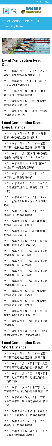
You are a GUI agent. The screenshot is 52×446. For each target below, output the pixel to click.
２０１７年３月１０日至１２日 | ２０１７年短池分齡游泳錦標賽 (26, 433)
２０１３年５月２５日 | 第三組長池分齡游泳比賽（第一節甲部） (26, 302)
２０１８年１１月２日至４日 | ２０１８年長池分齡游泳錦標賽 (26, 175)
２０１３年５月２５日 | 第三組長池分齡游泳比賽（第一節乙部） (26, 293)
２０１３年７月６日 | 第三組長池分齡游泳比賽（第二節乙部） (26, 273)
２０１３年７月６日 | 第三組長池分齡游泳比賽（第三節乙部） (26, 253)
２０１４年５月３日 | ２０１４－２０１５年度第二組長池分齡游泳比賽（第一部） (26, 187)
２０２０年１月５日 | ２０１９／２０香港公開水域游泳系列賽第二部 (26, 73)
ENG (39, 2)
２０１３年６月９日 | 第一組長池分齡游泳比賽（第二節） (26, 283)
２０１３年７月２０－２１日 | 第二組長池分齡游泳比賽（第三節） (26, 243)
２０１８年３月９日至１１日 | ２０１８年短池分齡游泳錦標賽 (26, 423)
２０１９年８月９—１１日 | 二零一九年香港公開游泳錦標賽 (25, 82)
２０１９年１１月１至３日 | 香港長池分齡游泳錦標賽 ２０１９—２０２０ (26, 155)
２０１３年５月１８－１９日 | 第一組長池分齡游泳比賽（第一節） (26, 312)
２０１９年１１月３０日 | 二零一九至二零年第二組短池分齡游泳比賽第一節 (26, 389)
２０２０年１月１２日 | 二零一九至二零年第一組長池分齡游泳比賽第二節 (26, 145)
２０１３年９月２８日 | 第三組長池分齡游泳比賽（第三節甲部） (26, 223)
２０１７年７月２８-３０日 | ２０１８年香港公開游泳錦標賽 (25, 92)
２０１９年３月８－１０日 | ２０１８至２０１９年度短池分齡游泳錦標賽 (26, 413)
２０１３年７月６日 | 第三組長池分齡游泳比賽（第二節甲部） (26, 263)
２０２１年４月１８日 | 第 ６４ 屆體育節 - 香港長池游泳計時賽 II (25, 135)
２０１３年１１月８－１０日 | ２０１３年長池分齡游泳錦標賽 (26, 213)
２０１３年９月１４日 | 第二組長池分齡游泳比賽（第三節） (26, 233)
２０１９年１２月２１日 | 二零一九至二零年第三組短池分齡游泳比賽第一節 (26, 365)
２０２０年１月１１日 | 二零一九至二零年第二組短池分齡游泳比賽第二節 (26, 355)
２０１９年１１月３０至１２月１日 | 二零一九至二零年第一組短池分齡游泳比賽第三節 (26, 377)
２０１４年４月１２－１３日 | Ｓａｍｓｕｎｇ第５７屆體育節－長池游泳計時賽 (26, 201)
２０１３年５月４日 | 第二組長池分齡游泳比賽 (26, 322)
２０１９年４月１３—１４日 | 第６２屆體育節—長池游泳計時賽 (25, 165)
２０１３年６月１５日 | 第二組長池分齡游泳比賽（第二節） (26, 102)
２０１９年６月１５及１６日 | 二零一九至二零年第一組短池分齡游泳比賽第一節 (26, 401)
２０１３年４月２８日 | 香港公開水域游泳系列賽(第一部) (26, 112)
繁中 (47, 2)
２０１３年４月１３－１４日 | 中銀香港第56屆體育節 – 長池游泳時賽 (26, 332)
